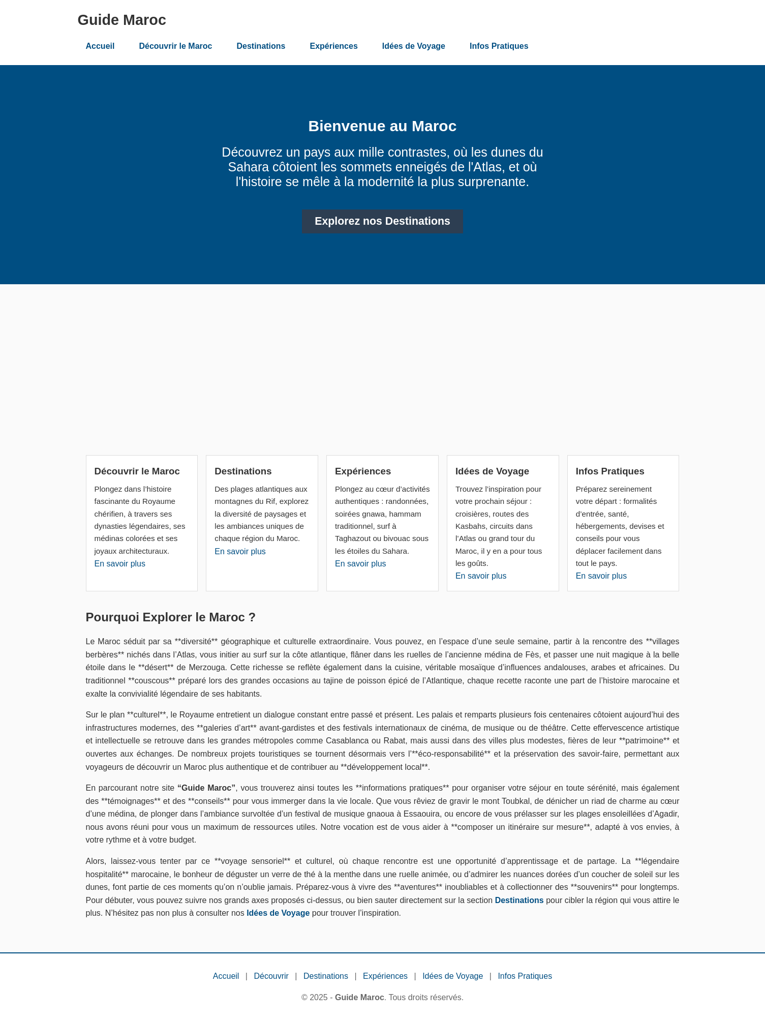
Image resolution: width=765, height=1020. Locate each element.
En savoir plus (120, 563)
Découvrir (271, 976)
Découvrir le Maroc (175, 46)
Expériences (334, 46)
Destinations (260, 46)
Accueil (100, 46)
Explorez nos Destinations (382, 221)
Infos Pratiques (499, 46)
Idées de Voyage (413, 46)
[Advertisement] (383, 374)
